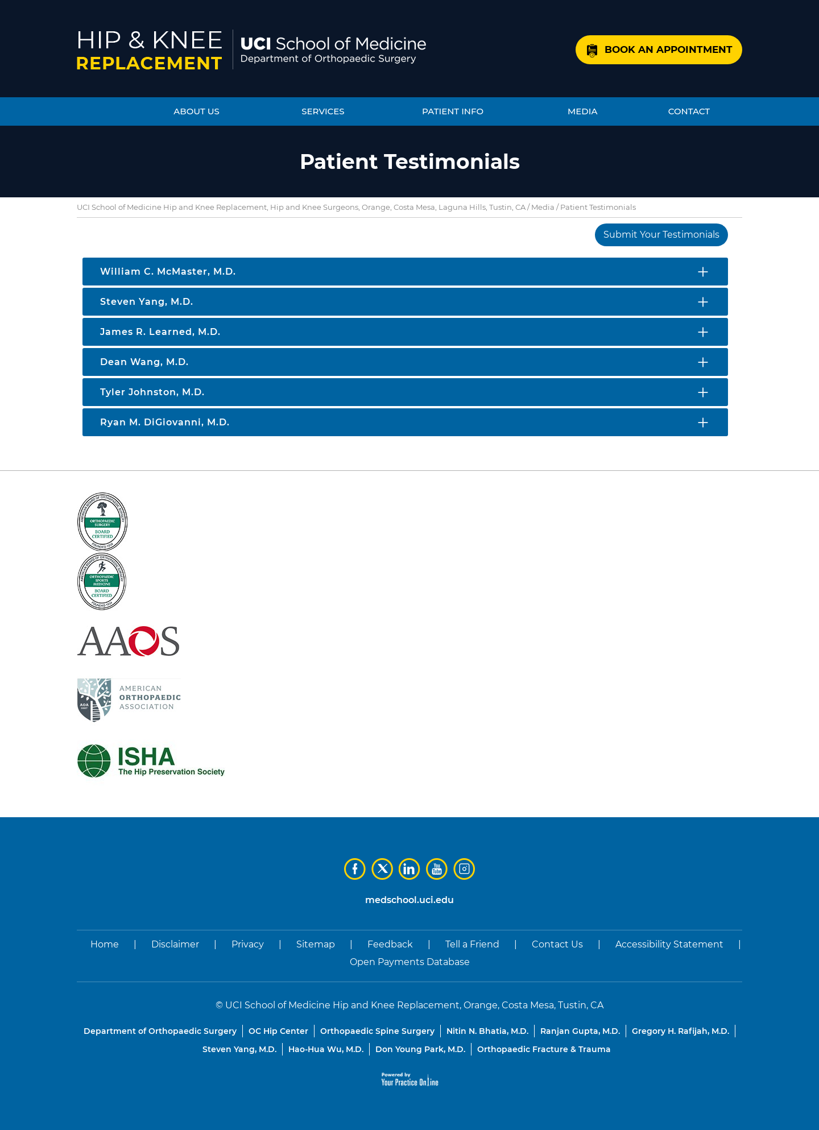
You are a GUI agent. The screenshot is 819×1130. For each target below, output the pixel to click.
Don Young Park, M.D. (420, 1049)
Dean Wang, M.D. (144, 362)
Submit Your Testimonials (661, 234)
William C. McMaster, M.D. (168, 271)
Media (543, 207)
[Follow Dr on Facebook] (355, 869)
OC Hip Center (278, 1031)
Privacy (247, 944)
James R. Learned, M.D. (160, 331)
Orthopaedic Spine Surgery (377, 1031)
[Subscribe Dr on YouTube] (437, 869)
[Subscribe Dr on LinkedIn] (409, 869)
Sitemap (315, 944)
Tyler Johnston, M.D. (152, 392)
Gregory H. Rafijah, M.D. (680, 1031)
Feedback (390, 944)
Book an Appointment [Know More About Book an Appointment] (669, 49)
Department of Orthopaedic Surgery (160, 1031)
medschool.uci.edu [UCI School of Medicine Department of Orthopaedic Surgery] (409, 900)
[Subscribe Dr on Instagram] (464, 869)
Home (104, 944)
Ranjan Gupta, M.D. (580, 1031)
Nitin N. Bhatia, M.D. (487, 1031)
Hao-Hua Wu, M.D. (325, 1049)
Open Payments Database (410, 962)
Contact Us (557, 944)
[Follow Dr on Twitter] (382, 869)
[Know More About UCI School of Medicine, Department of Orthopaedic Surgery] (333, 50)
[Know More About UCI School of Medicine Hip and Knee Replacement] (149, 50)
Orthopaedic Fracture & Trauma (544, 1049)
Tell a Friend (472, 944)
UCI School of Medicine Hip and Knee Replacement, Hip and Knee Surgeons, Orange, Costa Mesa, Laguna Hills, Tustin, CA (301, 207)
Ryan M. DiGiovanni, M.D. (165, 422)
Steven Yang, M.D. (146, 301)
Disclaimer (175, 944)
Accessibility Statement (669, 944)
